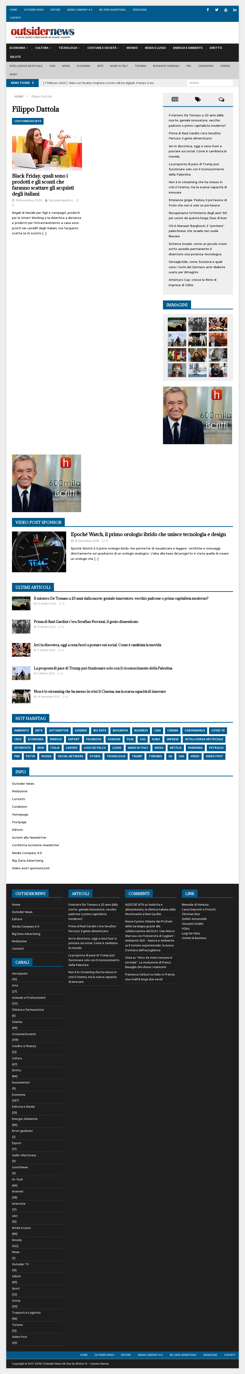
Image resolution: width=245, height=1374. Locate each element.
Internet (18, 1191)
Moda (66, 66)
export (74, 739)
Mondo (132, 48)
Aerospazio (20, 973)
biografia (120, 730)
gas (142, 739)
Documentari (21, 1082)
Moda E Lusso (155, 48)
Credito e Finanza (24, 1046)
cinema (172, 730)
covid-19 (218, 730)
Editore (55, 10)
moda (159, 748)
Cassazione (205, 66)
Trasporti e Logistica (26, 1312)
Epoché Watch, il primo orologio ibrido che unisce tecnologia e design (148, 534)
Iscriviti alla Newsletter (29, 837)
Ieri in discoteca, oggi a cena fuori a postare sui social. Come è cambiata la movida (198, 151)
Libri (15, 1215)
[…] (44, 233)
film (130, 739)
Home (13, 10)
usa (181, 756)
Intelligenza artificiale (26, 66)
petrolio (216, 748)
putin (30, 756)
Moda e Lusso (21, 1227)
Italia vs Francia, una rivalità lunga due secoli (150, 977)
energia (56, 739)
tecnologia (116, 756)
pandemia (195, 748)
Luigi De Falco (191, 933)
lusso (116, 748)
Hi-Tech (17, 1179)
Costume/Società (24, 1034)
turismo (155, 756)
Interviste (19, 1203)
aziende (81, 730)
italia (54, 748)
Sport (14, 74)
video (195, 756)
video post (214, 756)
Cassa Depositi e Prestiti (199, 909)
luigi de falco (95, 748)
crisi (17, 739)
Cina (52, 66)
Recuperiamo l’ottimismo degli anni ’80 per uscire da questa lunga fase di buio (198, 215)
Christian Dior (191, 914)
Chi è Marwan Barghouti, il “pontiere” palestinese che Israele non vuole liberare (196, 231)
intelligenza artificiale (204, 739)
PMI (188, 66)
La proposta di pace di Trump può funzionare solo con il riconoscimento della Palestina (196, 169)
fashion (114, 739)
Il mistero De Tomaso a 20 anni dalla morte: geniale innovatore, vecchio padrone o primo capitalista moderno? (197, 120)
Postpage (19, 822)
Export (16, 1143)
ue (170, 756)
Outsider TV (20, 1264)
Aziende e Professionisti (29, 997)
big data (99, 730)
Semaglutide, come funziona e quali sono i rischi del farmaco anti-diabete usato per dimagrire (197, 267)
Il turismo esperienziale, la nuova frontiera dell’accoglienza (149, 948)
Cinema (225, 66)
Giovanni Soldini (192, 923)
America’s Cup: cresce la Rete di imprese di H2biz (192, 282)
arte (39, 730)
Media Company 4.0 (79, 10)
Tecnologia (68, 48)
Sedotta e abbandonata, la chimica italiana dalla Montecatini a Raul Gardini (150, 909)
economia (35, 739)
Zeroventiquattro (60, 200)
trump (137, 756)
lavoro (71, 748)
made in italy (138, 748)
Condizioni (19, 806)
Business (141, 730)
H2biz (186, 928)
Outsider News (34, 10)
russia (46, 756)
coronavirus (195, 730)
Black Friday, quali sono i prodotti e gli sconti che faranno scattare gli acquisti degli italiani (43, 185)
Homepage (20, 814)
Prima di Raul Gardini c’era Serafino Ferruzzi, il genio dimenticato (195, 136)
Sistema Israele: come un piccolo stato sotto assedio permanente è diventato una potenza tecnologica (198, 249)
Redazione (140, 10)
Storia (16, 1300)
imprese (173, 739)
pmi (17, 756)
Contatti (15, 18)
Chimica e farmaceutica (28, 1009)
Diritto (216, 48)
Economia (17, 48)
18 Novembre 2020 (29, 200)
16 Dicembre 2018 (86, 540)
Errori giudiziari (22, 1130)
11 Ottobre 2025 (46, 650)
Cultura (41, 48)
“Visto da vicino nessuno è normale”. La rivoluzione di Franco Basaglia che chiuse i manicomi (148, 962)
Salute (15, 57)
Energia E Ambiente (188, 48)
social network (70, 756)
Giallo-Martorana (24, 1155)
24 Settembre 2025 (48, 697)
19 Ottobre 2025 (46, 627)
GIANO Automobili (194, 918)
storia (95, 756)
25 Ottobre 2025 (46, 604)
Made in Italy (119, 66)
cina (157, 730)
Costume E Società (101, 48)
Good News (20, 1167)
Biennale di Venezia (195, 904)
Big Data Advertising (112, 10)
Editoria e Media (23, 1106)
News (16, 1252)
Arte (100, 66)
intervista (22, 748)
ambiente (21, 730)
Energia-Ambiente (25, 1118)
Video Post (19, 1336)
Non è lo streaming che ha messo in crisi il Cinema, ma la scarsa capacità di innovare (198, 187)
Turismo (140, 66)
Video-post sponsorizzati (31, 868)
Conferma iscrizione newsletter (35, 845)
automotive (58, 730)
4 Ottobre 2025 (46, 673)
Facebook (93, 739)
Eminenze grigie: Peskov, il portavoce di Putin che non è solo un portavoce (198, 202)
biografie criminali (166, 66)
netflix (176, 748)
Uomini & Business (194, 938)
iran (40, 748)
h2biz (156, 739)
